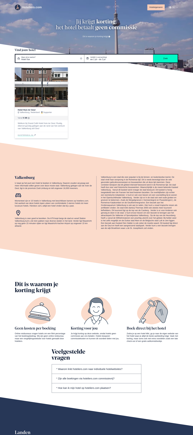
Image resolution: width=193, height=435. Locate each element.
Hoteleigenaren (156, 7)
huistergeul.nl (27, 135)
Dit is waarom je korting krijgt (96, 36)
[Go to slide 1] (41, 105)
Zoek (165, 58)
